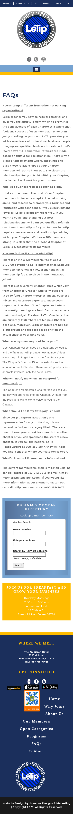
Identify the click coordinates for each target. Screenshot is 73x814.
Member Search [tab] (20, 522)
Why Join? (54, 706)
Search (18, 565)
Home (7, 3)
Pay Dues (63, 3)
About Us (54, 713)
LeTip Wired (43, 3)
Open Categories (36, 728)
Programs (36, 736)
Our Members (36, 721)
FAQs (36, 743)
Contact (22, 3)
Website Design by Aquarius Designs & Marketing (36, 803)
